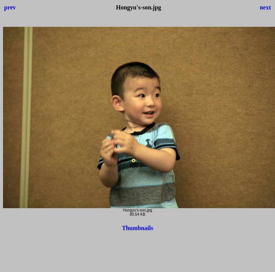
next (265, 7)
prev (10, 7)
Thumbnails (137, 228)
